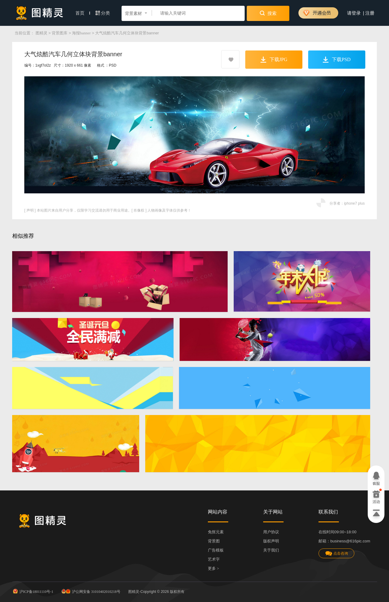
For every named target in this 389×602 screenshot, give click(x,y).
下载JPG (273, 59)
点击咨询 (336, 553)
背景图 (214, 541)
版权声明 (271, 541)
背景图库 (59, 33)
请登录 (354, 13)
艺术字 (214, 559)
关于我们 (271, 550)
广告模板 (216, 550)
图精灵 (41, 33)
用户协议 (271, 532)
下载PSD (336, 59)
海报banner (81, 33)
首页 (82, 13)
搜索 (268, 13)
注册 (369, 13)
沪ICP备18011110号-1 (32, 591)
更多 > (213, 568)
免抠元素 (216, 532)
